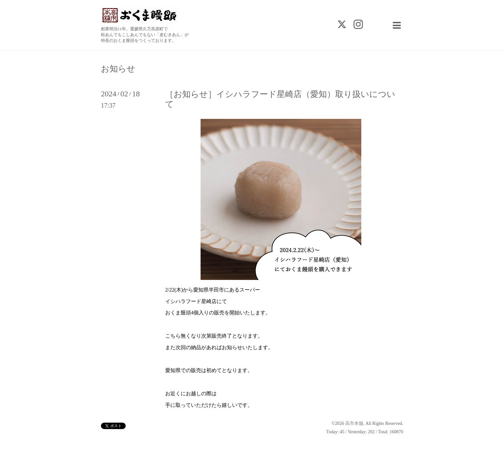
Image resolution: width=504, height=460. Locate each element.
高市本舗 (354, 423)
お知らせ (118, 69)
